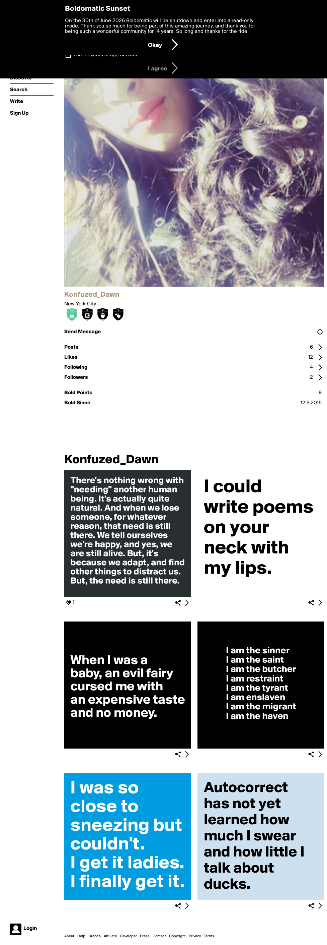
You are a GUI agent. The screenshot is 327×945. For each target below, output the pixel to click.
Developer (128, 936)
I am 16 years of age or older (106, 55)
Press (145, 936)
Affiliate (110, 936)
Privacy (195, 936)
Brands (94, 936)
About (69, 936)
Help (81, 936)
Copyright (177, 936)
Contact (159, 936)
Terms (209, 936)
